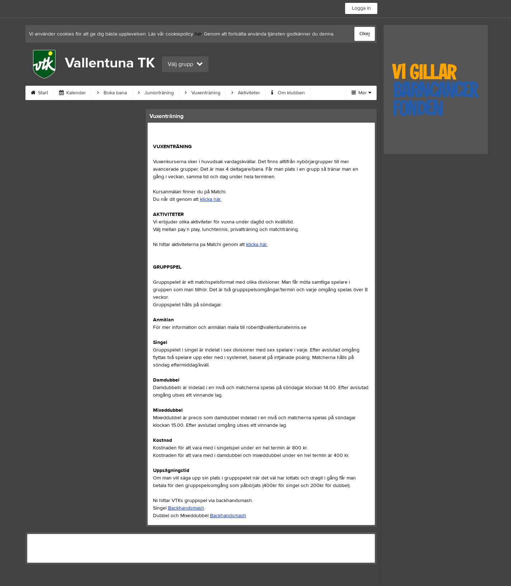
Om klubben (288, 93)
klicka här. (210, 199)
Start (39, 93)
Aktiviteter (245, 93)
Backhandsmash (186, 508)
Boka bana (112, 93)
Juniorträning (156, 93)
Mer (361, 93)
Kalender (72, 93)
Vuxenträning (202, 93)
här (198, 34)
